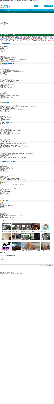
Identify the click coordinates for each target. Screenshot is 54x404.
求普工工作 (1, 190)
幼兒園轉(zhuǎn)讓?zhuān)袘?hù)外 (5, 148)
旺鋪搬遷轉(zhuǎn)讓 (3, 156)
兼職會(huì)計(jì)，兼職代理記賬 (4, 189)
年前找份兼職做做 (2, 182)
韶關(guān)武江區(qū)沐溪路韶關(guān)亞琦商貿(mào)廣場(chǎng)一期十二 (10, 71)
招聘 (42, 5)
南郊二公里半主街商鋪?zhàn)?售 (4, 74)
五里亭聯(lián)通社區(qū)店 (4, 46)
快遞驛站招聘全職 (2, 48)
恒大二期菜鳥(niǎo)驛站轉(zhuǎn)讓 (5, 135)
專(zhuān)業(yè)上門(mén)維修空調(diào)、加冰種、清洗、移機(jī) (9, 133)
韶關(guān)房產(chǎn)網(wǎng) (8, 63)
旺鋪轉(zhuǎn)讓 (2, 140)
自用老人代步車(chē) (3, 170)
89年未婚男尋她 (2, 212)
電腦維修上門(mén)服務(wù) (4, 177)
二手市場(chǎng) (35, 10)
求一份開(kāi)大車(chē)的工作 (4, 193)
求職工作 (1, 192)
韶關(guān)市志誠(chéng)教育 (4, 147)
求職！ (1, 183)
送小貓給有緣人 (2, 169)
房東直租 (1, 118)
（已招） (1, 49)
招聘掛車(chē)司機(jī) (3, 47)
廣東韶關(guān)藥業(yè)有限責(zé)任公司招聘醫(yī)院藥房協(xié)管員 (10, 61)
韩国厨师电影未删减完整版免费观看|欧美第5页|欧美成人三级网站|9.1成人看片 (11, 273)
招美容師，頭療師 (2, 50)
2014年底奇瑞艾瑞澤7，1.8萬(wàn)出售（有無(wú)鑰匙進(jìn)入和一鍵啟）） (11, 179)
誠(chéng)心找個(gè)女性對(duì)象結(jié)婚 (6, 205)
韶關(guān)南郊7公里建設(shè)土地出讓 (5, 75)
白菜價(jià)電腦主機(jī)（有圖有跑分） (5, 171)
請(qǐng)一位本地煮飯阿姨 (4, 124)
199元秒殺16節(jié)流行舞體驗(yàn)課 (5, 129)
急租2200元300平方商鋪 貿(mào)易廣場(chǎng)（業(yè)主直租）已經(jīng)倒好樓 (11, 143)
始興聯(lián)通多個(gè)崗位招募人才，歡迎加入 (7, 57)
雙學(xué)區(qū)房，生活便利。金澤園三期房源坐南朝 (8, 70)
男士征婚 (1, 203)
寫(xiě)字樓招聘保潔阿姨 (3, 45)
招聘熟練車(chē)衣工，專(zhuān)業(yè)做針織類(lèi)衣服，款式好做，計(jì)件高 (11, 59)
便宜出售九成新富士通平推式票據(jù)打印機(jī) (7, 168)
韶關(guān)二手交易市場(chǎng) (8, 161)
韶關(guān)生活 (42, 10)
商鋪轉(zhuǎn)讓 (2, 120)
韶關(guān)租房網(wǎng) (7, 102)
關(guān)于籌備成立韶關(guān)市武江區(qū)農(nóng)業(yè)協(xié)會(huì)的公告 (11, 130)
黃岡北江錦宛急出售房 (3, 72)
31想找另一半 (2, 206)
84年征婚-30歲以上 (3, 218)
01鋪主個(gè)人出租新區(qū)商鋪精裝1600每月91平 (7, 108)
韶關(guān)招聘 (9, 10)
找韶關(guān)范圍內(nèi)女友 (4, 207)
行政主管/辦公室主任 (3, 56)
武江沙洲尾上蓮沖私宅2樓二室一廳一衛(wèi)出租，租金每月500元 (9, 115)
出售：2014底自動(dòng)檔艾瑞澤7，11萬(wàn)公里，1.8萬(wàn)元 (9, 178)
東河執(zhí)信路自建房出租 (4, 117)
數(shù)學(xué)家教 (2, 199)
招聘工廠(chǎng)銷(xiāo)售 (4, 58)
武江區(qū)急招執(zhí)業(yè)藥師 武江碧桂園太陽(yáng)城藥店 (9, 188)
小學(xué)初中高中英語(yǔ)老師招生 (5, 198)
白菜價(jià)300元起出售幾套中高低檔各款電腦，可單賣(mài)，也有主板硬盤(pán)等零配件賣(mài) (14, 175)
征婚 (0, 208)
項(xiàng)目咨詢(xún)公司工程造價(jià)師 (6, 55)
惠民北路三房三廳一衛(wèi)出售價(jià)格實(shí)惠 (7, 81)
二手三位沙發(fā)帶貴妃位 (4, 176)
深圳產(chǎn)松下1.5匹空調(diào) (4, 167)
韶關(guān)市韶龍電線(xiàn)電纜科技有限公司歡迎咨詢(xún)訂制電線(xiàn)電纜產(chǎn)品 (13, 157)
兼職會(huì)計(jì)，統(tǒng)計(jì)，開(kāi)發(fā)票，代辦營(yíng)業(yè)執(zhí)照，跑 (12, 184)
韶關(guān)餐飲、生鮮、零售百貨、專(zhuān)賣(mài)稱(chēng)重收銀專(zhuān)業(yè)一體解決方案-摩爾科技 (15, 153)
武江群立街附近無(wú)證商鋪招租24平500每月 (7, 107)
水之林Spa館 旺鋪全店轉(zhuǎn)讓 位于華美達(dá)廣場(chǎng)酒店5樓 (10, 145)
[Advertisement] (43, 23)
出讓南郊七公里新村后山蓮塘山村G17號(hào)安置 (7, 69)
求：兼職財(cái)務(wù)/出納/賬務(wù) (5, 191)
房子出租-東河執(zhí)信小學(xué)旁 (5, 86)
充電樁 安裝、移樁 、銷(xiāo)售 (4, 131)
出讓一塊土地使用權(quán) (4, 85)
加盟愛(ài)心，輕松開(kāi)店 (4, 152)
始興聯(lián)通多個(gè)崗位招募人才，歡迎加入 (7, 97)
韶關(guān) (39, 5)
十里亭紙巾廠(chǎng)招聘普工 (4, 60)
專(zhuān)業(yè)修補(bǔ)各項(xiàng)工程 (5, 132)
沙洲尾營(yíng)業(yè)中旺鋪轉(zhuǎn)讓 (5, 119)
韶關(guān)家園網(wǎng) (49, 265)
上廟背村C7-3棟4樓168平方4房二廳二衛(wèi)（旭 (7, 87)
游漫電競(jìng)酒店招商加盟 (4, 155)
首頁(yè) (2, 10)
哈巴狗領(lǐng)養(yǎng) (3, 166)
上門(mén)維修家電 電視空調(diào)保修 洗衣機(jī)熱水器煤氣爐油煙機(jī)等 (11, 128)
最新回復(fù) (4, 82)
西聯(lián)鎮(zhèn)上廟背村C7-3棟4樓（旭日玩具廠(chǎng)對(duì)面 (9, 88)
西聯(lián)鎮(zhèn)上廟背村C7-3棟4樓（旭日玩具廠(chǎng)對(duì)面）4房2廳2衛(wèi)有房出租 (13, 105)
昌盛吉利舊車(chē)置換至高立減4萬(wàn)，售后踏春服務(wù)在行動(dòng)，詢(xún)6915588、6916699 (14, 146)
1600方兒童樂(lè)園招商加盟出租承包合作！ (6, 154)
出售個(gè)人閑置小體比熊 (4, 165)
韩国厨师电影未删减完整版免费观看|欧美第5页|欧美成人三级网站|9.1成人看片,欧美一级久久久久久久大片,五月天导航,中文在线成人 (19, 0)
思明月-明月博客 (7, 255)
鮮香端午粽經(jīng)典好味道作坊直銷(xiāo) (6, 134)
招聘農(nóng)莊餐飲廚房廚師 (4, 194)
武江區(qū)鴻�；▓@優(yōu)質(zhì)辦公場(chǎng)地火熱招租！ (9, 111)
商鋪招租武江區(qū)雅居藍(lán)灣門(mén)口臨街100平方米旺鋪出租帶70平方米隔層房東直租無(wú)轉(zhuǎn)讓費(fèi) (17, 106)
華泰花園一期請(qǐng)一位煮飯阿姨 (5, 51)
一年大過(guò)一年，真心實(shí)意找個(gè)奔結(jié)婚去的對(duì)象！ (10, 215)
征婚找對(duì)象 (2, 216)
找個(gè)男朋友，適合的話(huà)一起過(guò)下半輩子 (7, 217)
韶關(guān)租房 (26, 10)
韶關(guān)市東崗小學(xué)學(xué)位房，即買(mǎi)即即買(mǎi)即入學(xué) (11, 80)
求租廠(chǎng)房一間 (3, 110)
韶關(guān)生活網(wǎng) (7, 122)
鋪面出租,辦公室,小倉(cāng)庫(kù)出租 (5, 116)
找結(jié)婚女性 (2, 202)
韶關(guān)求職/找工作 (6, 181)
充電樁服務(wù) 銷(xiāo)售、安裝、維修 (6, 139)
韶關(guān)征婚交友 (6, 200)
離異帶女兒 (1, 213)
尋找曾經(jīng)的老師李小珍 (4, 214)
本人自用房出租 (45, 250)
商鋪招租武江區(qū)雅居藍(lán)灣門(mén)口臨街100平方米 (8, 95)
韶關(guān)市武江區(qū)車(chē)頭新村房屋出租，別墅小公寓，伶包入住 (10, 109)
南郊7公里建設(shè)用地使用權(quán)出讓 (6, 84)
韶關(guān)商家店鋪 (6, 141)
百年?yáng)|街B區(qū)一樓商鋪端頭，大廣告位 (6, 79)
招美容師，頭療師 (2, 96)
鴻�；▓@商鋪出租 (3, 73)
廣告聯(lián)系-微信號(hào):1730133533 (5, 252)
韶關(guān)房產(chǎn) (18, 10)
